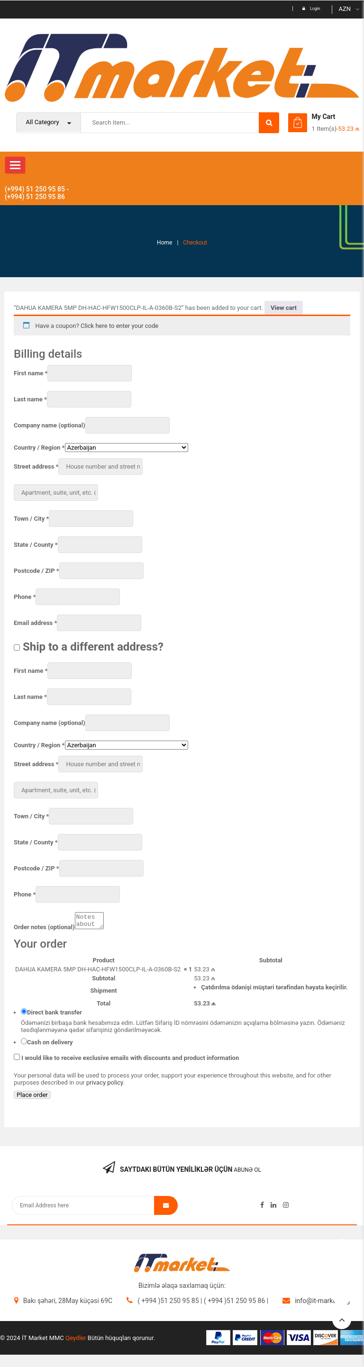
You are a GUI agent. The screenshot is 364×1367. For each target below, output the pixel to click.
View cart (284, 307)
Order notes (44, 929)
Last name (30, 399)
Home (164, 242)
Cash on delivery (50, 1045)
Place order (32, 1097)
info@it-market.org (322, 1303)
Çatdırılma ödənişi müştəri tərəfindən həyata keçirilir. (274, 990)
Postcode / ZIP (36, 570)
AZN (344, 8)
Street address (36, 466)
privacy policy (104, 1085)
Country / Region (39, 447)
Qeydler (75, 1340)
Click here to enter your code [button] (119, 325)
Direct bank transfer (54, 1015)
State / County (36, 544)
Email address (35, 622)
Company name (49, 425)
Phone (25, 596)
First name (30, 373)
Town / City (31, 518)
